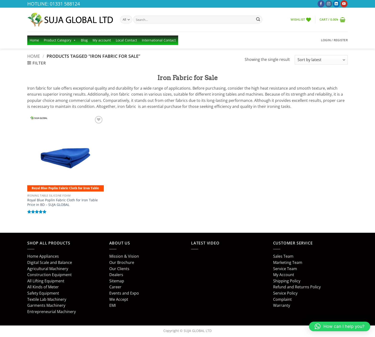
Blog (84, 40)
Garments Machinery (46, 305)
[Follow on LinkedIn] (336, 3)
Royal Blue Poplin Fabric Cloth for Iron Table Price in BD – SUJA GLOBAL (62, 202)
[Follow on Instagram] (328, 3)
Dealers (116, 274)
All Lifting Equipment (45, 281)
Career (115, 287)
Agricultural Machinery (47, 268)
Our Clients (119, 268)
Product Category (60, 40)
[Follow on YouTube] (344, 3)
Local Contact (126, 40)
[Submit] (258, 20)
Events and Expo (124, 293)
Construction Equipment (49, 274)
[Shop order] (321, 59)
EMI (112, 305)
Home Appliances (43, 256)
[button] (332, 19)
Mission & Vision (124, 256)
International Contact (159, 40)
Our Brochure (121, 262)
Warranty (281, 305)
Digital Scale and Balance (49, 262)
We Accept (118, 299)
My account (102, 40)
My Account (283, 274)
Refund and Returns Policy (297, 287)
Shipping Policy (286, 281)
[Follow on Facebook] (321, 3)
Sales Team (283, 256)
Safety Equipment (43, 293)
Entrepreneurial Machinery (51, 311)
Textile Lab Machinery (46, 299)
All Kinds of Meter (43, 287)
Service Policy (285, 293)
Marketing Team (287, 262)
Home (34, 40)
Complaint (282, 299)
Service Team (285, 268)
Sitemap (116, 281)
